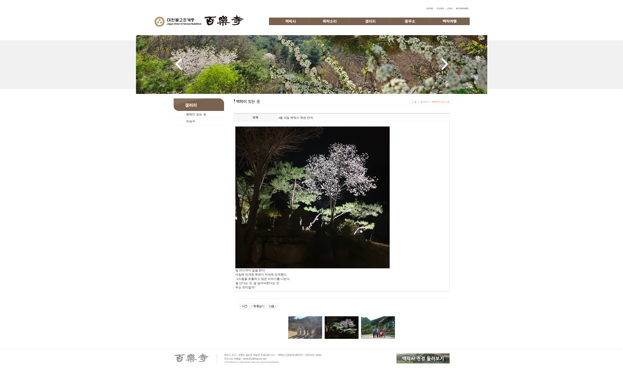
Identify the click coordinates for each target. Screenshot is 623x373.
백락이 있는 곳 (196, 114)
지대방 (190, 121)
